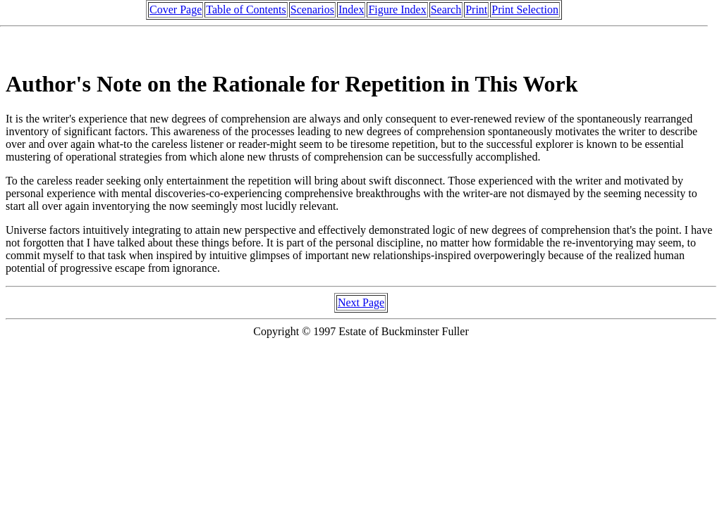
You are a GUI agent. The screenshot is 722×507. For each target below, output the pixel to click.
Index (351, 9)
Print (476, 9)
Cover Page (175, 9)
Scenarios (312, 9)
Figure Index (397, 9)
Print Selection (524, 9)
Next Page (361, 302)
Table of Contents (246, 9)
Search (446, 9)
